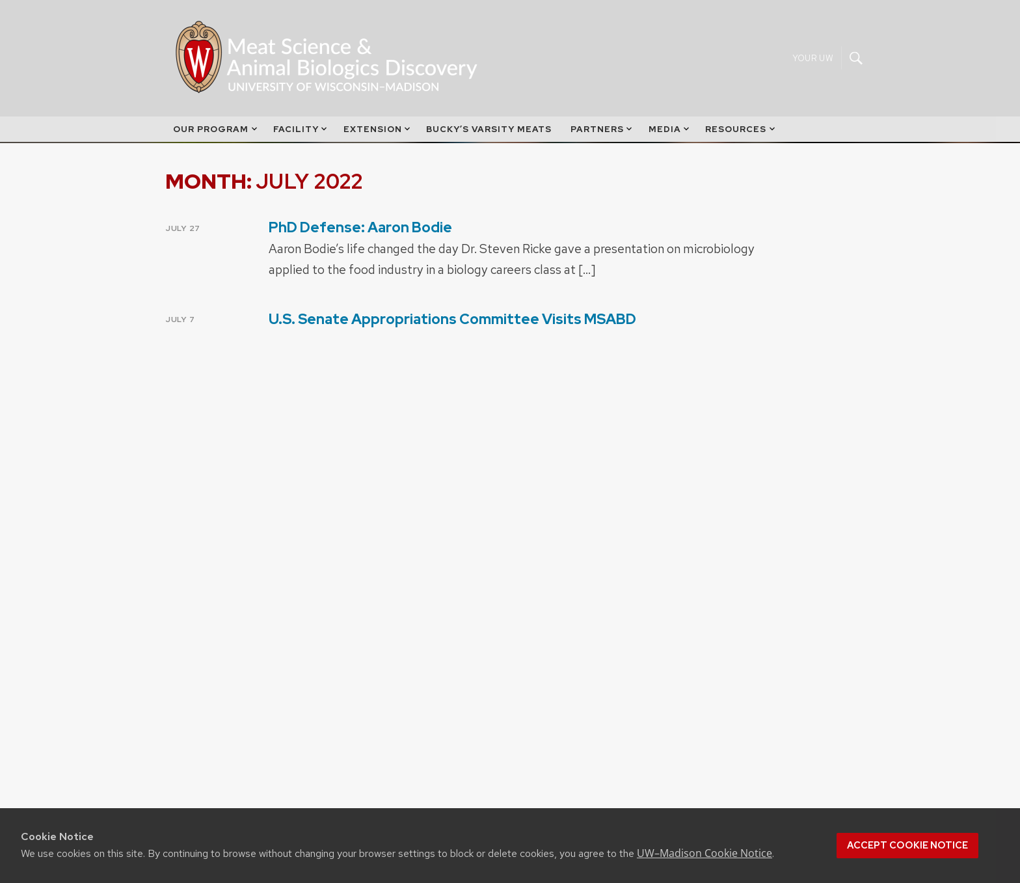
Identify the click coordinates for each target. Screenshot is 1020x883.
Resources (741, 129)
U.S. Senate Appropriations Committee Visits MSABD (452, 319)
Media (670, 129)
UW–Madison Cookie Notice (704, 853)
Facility (301, 129)
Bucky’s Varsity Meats (489, 129)
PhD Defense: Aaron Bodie (360, 227)
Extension (377, 129)
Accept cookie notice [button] (907, 845)
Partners (602, 129)
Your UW (812, 58)
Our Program (216, 129)
